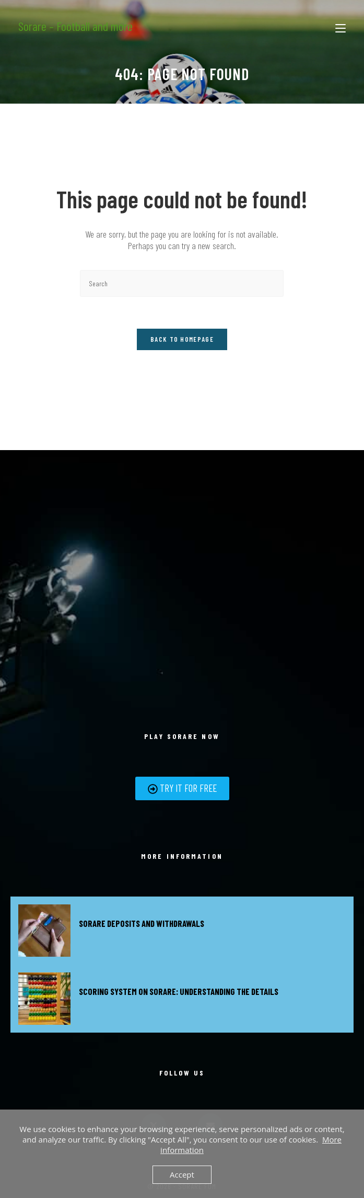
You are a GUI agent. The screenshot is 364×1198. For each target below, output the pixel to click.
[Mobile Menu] (340, 26)
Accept (182, 1174)
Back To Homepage (182, 339)
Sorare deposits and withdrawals (141, 923)
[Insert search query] (182, 283)
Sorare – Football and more (75, 25)
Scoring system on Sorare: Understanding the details (178, 991)
